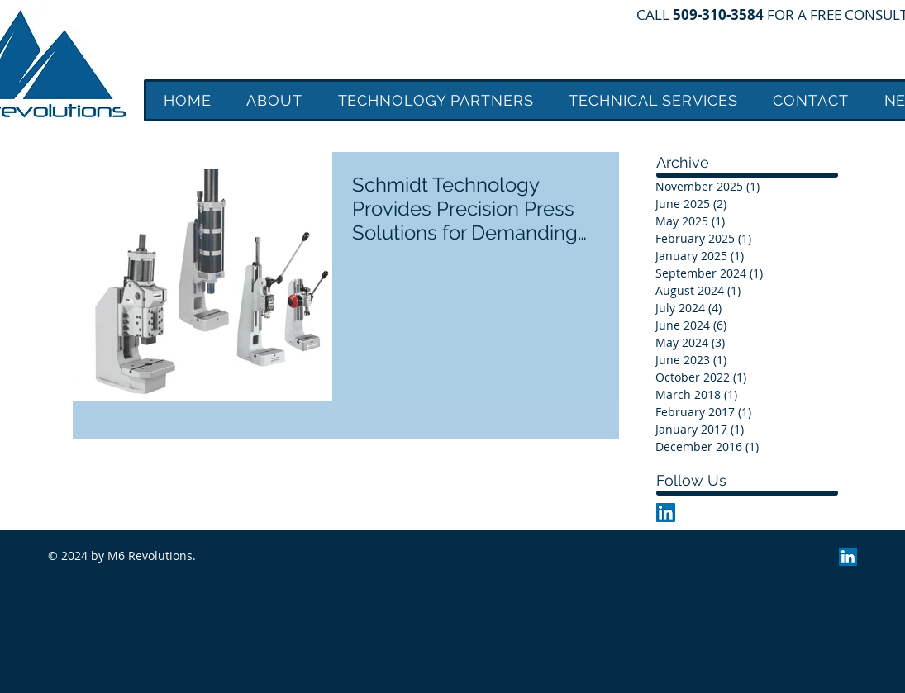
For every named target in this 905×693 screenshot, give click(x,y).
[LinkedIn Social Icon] (665, 512)
